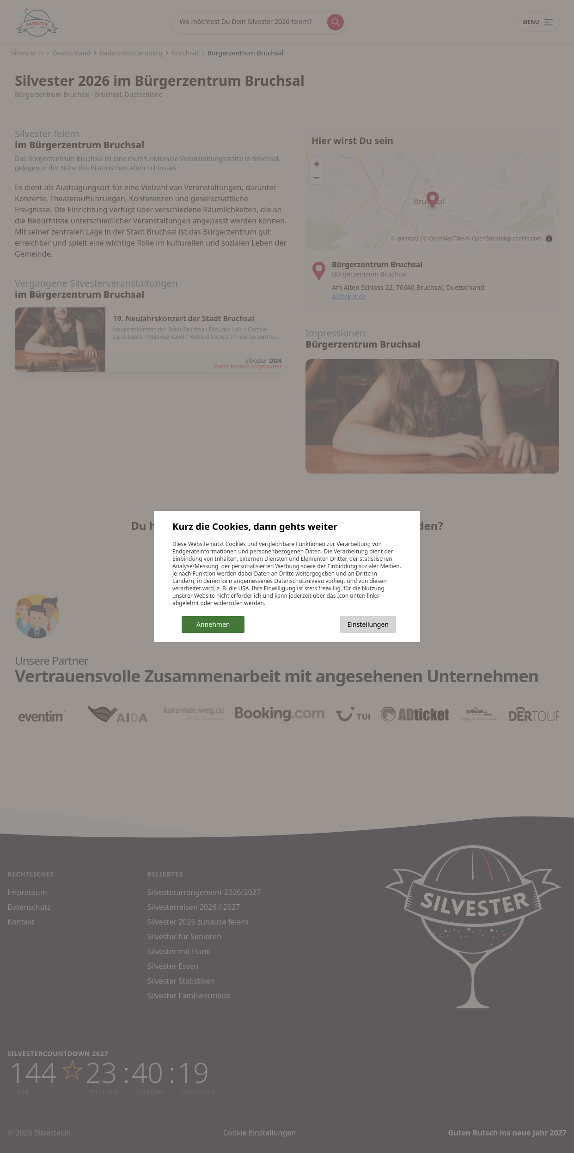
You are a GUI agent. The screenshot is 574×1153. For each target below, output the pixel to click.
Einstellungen (368, 624)
